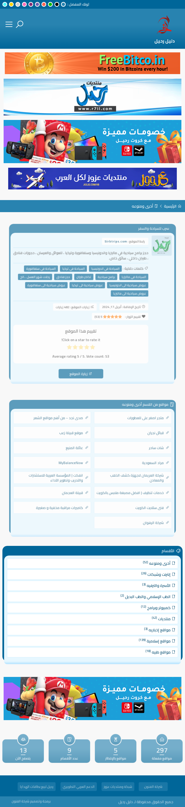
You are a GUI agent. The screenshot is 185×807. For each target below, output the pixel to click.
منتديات (153, 617)
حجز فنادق (65, 279)
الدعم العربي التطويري (78, 787)
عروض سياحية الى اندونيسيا (125, 287)
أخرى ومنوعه (145, 206)
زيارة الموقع (82, 368)
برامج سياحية (105, 279)
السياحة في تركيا (75, 272)
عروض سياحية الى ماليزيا (126, 295)
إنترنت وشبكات (148, 580)
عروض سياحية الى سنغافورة (50, 287)
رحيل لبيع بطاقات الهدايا (36, 787)
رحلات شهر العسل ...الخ (39, 279)
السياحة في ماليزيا (130, 279)
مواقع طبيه (150, 646)
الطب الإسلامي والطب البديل (139, 599)
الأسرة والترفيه (149, 589)
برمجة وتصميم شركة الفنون (40, 801)
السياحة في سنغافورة (45, 272)
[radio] (92, 345)
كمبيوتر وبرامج (148, 608)
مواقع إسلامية (147, 636)
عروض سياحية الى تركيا (87, 287)
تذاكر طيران (84, 279)
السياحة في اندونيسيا (104, 272)
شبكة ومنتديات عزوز (118, 787)
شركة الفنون (153, 787)
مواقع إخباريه (149, 627)
